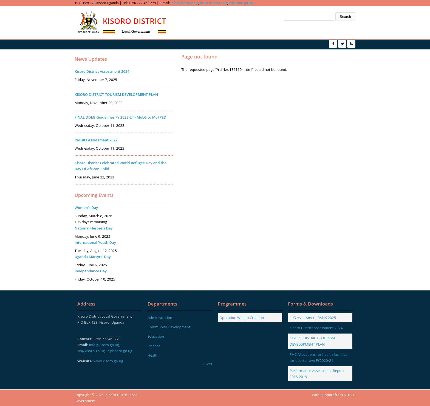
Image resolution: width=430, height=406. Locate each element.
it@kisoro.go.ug (241, 3)
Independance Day (91, 270)
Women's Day (86, 207)
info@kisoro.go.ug (184, 3)
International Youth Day (95, 242)
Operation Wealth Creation (241, 317)
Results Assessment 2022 (96, 140)
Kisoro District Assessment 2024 (102, 71)
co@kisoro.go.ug (91, 350)
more (207, 363)
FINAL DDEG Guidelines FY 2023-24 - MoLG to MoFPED (120, 117)
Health (153, 355)
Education (156, 336)
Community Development (169, 326)
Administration (160, 317)
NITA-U (349, 394)
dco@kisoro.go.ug (213, 3)
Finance (154, 345)
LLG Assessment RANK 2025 (313, 317)
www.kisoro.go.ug (108, 361)
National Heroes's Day (94, 228)
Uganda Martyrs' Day (93, 256)
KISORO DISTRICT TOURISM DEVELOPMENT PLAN (116, 94)
